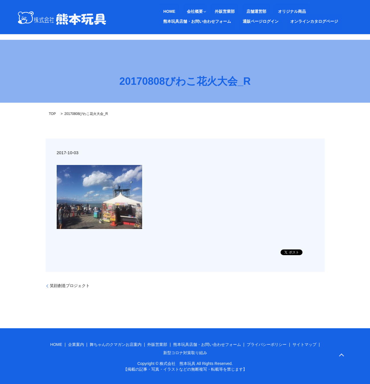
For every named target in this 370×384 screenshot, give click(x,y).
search (255, 21)
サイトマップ (304, 344)
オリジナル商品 (261, 11)
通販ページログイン (177, 21)
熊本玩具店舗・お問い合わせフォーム (313, 11)
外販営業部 (209, 11)
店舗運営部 (233, 11)
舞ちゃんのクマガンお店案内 (116, 344)
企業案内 (76, 344)
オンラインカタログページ (223, 21)
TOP (52, 114)
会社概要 (183, 11)
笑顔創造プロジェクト (70, 285)
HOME (165, 11)
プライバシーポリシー (267, 344)
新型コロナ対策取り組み (185, 352)
